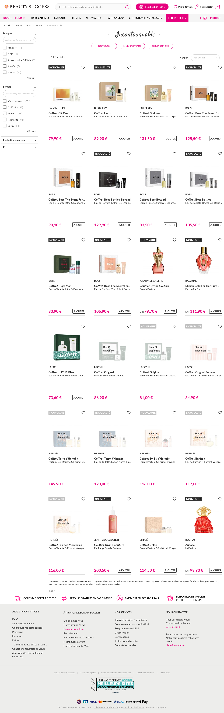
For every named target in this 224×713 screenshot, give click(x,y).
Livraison (17, 636)
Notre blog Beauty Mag (76, 645)
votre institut (173, 626)
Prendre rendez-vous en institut (132, 624)
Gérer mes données (145, 672)
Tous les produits (23, 25)
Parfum (39, 25)
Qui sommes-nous (73, 620)
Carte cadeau (122, 636)
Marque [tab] (7, 33)
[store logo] (27, 6)
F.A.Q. (15, 619)
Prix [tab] (5, 147)
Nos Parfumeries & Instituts (79, 637)
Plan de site (165, 672)
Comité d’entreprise (125, 645)
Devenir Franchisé (73, 629)
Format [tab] (7, 86)
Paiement (17, 631)
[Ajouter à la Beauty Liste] (83, 67)
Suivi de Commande (23, 623)
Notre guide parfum (74, 641)
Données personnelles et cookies (116, 672)
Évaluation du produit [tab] (14, 140)
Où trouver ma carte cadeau (27, 627)
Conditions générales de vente (28, 648)
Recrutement (71, 633)
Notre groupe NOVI (74, 624)
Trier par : (183, 57)
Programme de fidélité (127, 628)
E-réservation (122, 632)
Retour (16, 640)
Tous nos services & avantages (131, 619)
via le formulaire (175, 645)
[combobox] (93, 7)
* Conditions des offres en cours (29, 644)
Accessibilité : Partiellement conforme (27, 654)
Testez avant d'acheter (126, 640)
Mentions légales (88, 672)
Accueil (7, 25)
